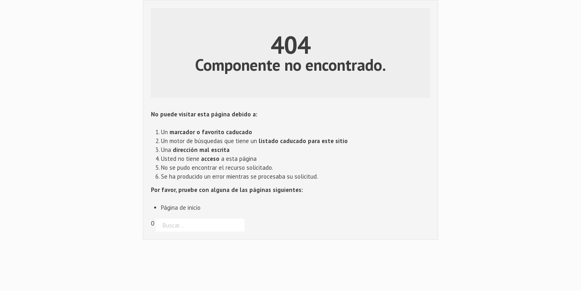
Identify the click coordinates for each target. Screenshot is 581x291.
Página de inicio (181, 207)
